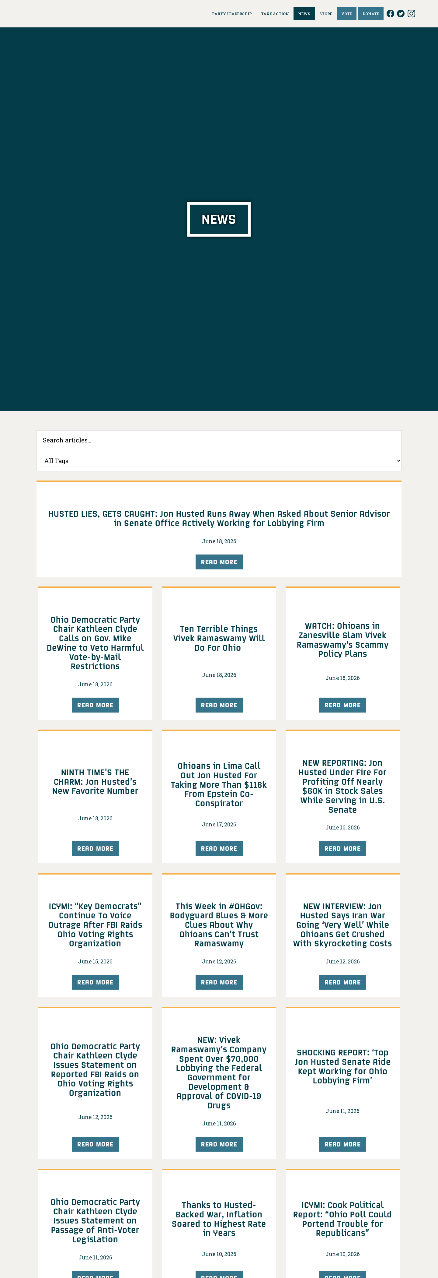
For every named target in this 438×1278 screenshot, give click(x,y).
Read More (219, 561)
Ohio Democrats (51, 13)
